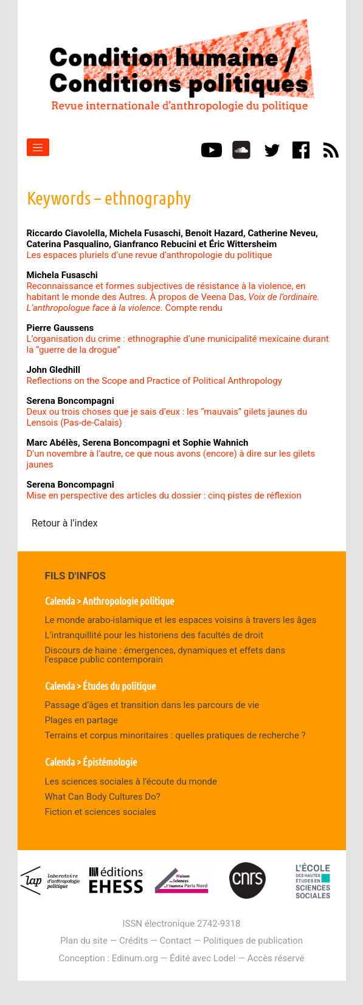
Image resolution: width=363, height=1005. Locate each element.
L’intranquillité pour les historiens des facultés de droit (154, 635)
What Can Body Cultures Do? (103, 796)
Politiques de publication (253, 940)
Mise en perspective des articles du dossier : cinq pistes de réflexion (164, 495)
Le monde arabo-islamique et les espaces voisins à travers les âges (181, 620)
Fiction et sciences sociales (101, 811)
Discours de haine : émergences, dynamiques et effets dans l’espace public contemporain (165, 655)
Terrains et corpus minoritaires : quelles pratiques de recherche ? (175, 735)
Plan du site (84, 940)
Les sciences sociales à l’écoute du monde (131, 781)
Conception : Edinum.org (107, 958)
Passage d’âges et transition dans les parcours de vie (152, 705)
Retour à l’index (65, 523)
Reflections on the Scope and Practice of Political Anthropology (154, 380)
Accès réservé (276, 958)
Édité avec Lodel (203, 958)
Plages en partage (82, 720)
